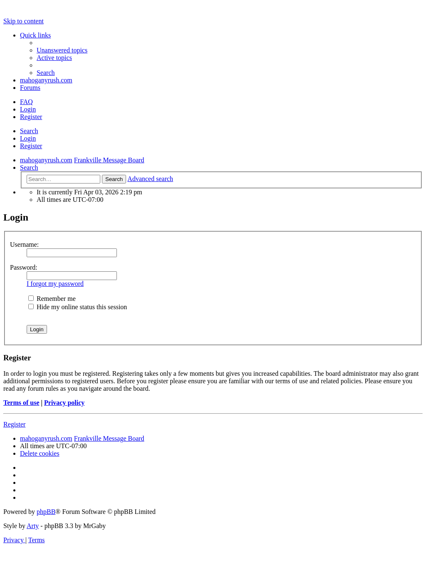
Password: (23, 267)
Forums (30, 87)
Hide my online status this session (77, 306)
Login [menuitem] (28, 109)
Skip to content (23, 21)
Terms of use (21, 402)
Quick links (35, 35)
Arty (33, 525)
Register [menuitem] (31, 116)
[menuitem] (62, 50)
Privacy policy (64, 402)
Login (28, 138)
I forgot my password (55, 283)
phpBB (46, 511)
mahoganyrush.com (46, 80)
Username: (24, 244)
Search (29, 130)
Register (31, 145)
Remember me (52, 298)
